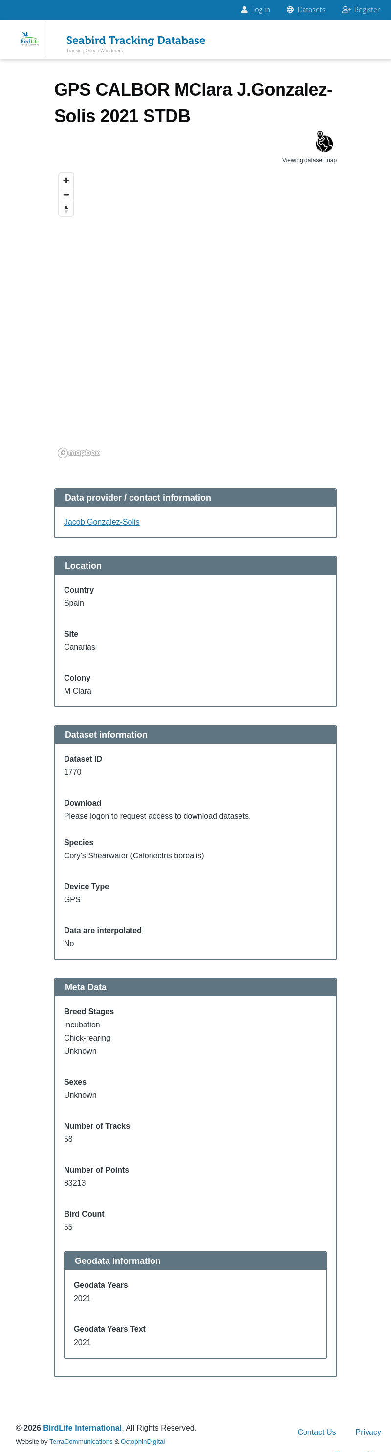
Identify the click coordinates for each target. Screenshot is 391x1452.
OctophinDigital (143, 1441)
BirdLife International (82, 1428)
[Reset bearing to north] (66, 209)
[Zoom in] (66, 180)
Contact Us (316, 1432)
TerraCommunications (81, 1441)
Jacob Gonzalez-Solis (102, 522)
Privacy (368, 1432)
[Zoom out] (66, 195)
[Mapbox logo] (78, 453)
